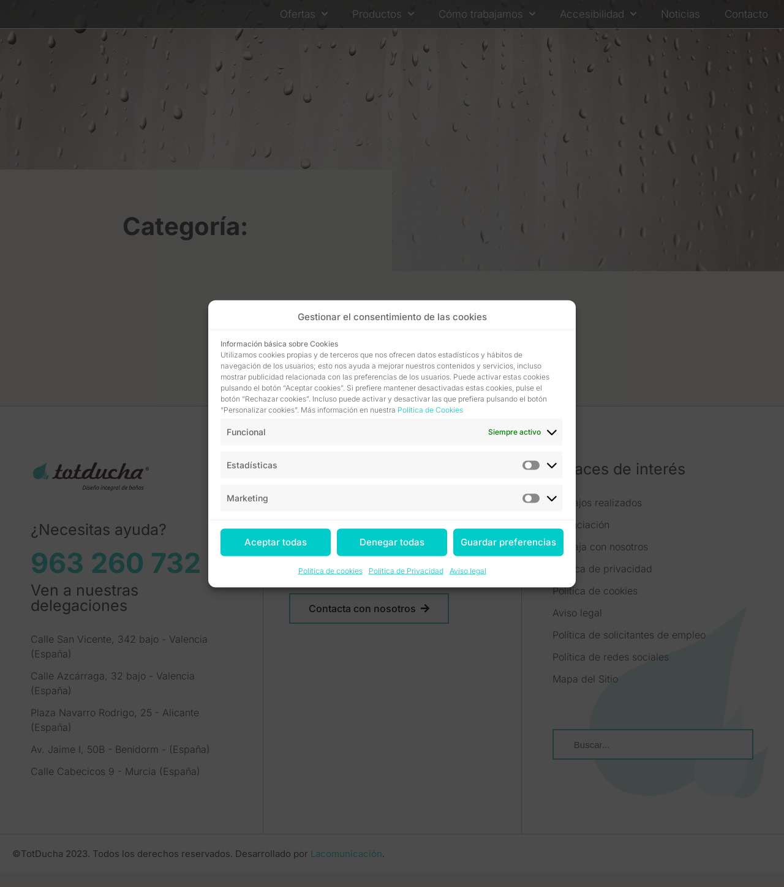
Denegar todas (392, 542)
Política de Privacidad (406, 570)
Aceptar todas (275, 542)
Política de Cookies (430, 409)
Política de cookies (330, 570)
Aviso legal (468, 570)
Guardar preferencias (508, 542)
